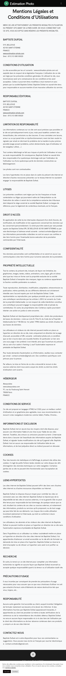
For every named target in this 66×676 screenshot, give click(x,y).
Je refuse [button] (15, 671)
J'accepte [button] (7, 671)
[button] (61, 3)
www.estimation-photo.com (13, 53)
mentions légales (10, 668)
